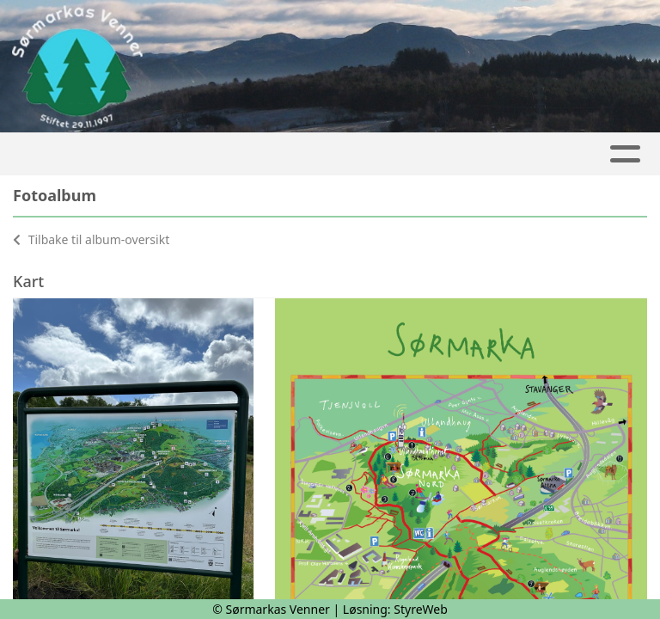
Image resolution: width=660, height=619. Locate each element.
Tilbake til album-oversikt (91, 239)
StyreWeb (421, 609)
